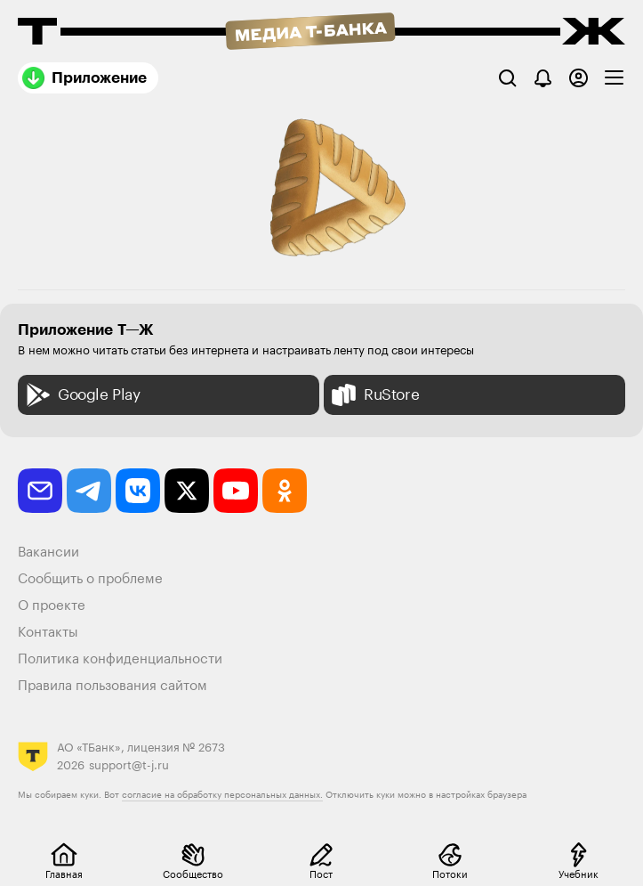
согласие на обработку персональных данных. (222, 795)
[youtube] (235, 490)
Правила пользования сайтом (112, 686)
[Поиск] (507, 78)
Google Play (81, 394)
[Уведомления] (543, 78)
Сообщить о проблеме (90, 579)
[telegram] (89, 490)
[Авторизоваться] (578, 78)
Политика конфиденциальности (120, 659)
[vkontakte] (138, 490)
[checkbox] (614, 78)
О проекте (51, 606)
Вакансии (48, 552)
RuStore (373, 394)
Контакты (48, 632)
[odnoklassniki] (284, 490)
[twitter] (187, 490)
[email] (40, 490)
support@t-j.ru (129, 765)
